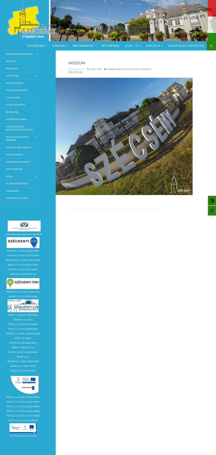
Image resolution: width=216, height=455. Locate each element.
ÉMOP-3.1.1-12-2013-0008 (23, 296)
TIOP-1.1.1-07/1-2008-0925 (23, 328)
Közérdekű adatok (16, 119)
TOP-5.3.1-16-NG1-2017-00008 (23, 415)
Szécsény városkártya (18, 147)
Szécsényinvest (14, 154)
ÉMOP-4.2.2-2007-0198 (23, 370)
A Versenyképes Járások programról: (24, 234)
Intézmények (111, 45)
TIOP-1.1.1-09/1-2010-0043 (23, 324)
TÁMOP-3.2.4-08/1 (23, 319)
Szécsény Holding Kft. (18, 162)
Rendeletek (12, 112)
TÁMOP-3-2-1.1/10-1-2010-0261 (23, 291)
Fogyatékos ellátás (17, 198)
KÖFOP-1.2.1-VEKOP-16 (23, 274)
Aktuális (10, 61)
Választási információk (19, 54)
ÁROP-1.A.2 (23, 356)
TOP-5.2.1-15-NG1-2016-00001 (23, 397)
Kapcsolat (153, 45)
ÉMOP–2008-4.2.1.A (23, 347)
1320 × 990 (95, 69)
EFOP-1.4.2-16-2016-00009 (23, 269)
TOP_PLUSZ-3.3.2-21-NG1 (23, 435)
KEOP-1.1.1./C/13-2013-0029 (23, 264)
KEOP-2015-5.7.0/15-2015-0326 (23, 260)
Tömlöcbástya (14, 169)
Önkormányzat (83, 45)
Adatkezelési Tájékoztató (186, 45)
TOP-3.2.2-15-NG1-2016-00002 (23, 406)
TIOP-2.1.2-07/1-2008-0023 (23, 352)
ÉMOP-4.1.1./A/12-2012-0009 (23, 250)
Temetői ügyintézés (17, 90)
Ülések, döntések (15, 104)
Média (9, 176)
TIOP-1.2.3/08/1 (23, 338)
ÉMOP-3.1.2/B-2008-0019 (23, 342)
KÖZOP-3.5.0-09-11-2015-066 (23, 255)
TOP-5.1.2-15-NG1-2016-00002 (23, 401)
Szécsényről (35, 45)
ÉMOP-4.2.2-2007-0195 (23, 366)
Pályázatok (12, 68)
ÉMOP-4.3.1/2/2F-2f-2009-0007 (23, 333)
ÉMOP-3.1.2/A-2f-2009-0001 (23, 315)
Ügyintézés (12, 75)
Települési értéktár (17, 183)
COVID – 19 (131, 45)
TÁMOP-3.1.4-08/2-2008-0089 (23, 361)
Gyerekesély (13, 191)
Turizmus (58, 45)
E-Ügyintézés (13, 97)
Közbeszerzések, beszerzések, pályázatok (19, 128)
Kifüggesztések (14, 83)
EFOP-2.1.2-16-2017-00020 (23, 420)
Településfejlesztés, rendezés (17, 138)
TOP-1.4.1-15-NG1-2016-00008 (23, 411)
